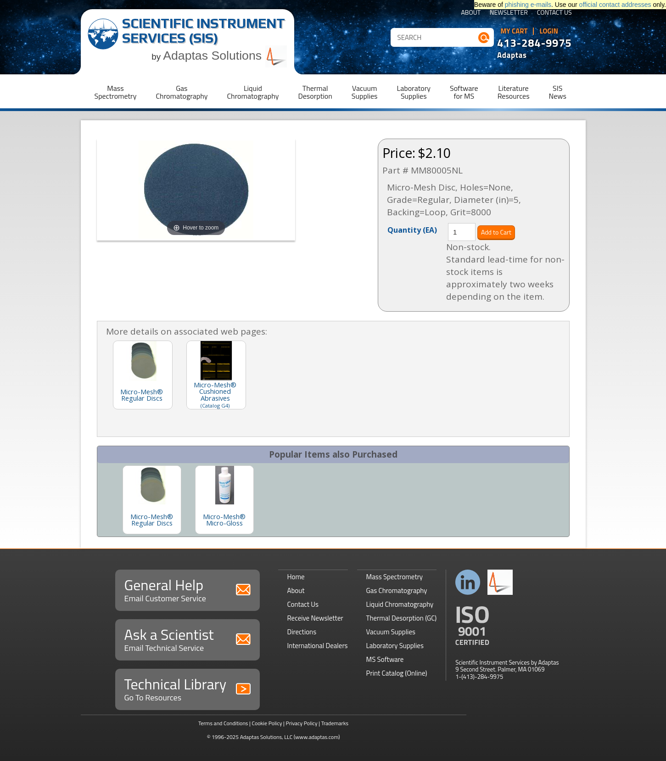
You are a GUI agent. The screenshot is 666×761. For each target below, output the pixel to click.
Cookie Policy (267, 723)
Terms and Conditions (223, 723)
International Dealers (317, 645)
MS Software (385, 659)
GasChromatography (181, 92)
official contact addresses (615, 4)
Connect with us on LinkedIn (468, 582)
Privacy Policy (302, 723)
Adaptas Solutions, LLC (266, 737)
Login (548, 31)
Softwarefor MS (464, 92)
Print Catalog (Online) (396, 673)
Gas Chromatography (396, 590)
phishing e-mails (528, 4)
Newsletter (509, 13)
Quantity (412, 229)
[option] (152, 499)
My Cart (514, 31)
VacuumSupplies (365, 92)
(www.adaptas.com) (317, 737)
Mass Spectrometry (394, 576)
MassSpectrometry (116, 92)
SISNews (557, 92)
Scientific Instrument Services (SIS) (203, 30)
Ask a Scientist (187, 638)
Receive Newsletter (315, 618)
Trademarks (334, 723)
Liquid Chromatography (400, 604)
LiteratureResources (514, 92)
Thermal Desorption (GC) (401, 618)
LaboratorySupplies (414, 92)
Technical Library (187, 688)
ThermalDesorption (315, 92)
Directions (302, 632)
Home (296, 576)
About (471, 13)
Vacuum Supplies (390, 632)
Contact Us (554, 13)
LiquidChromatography (253, 92)
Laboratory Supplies (395, 645)
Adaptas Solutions (225, 55)
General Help (187, 589)
